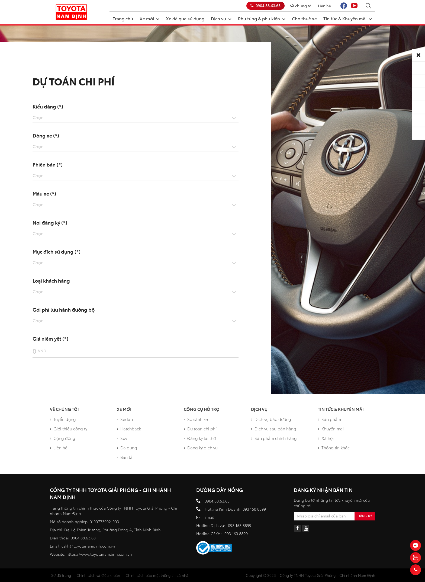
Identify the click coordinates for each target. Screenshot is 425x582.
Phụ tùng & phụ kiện (261, 18)
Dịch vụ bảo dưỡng (271, 419)
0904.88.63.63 (265, 5)
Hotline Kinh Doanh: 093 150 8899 (235, 509)
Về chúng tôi (301, 5)
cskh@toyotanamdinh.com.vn (88, 546)
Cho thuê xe (304, 18)
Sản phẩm (329, 419)
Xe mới (149, 18)
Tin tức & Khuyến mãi (347, 18)
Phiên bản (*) (48, 164)
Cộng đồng (62, 438)
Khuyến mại (331, 428)
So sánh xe (196, 419)
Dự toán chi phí (200, 428)
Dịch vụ (221, 18)
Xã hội (326, 438)
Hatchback (129, 428)
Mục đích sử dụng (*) (57, 251)
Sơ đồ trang (61, 575)
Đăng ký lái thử (200, 438)
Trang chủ (123, 18)
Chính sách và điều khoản (98, 575)
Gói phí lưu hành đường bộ (64, 309)
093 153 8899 (239, 525)
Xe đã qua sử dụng (185, 18)
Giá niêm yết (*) (50, 338)
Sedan (125, 419)
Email (209, 517)
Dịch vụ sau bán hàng (273, 428)
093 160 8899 (236, 533)
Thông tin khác (334, 447)
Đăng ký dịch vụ (201, 447)
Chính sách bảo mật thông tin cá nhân (158, 575)
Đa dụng (127, 447)
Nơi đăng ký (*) (50, 222)
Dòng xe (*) (46, 135)
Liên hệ (324, 5)
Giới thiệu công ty (68, 428)
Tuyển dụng (63, 419)
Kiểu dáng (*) (48, 106)
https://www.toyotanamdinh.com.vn (99, 554)
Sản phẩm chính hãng (274, 438)
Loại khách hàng (51, 280)
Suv (122, 438)
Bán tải (125, 457)
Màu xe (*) (44, 193)
